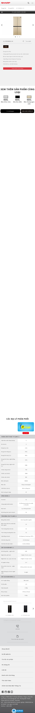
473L (5, 46)
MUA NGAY (25, 433)
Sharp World (5, 649)
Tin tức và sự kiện (7, 659)
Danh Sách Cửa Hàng (17, 68)
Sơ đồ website (6, 654)
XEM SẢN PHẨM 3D (27, 111)
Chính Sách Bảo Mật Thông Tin (11, 686)
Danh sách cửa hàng (8, 675)
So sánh (28, 41)
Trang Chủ (3, 8)
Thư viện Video (6, 680)
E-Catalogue (10, 111)
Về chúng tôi (6, 665)
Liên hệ (4, 670)
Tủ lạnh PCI (11, 8)
